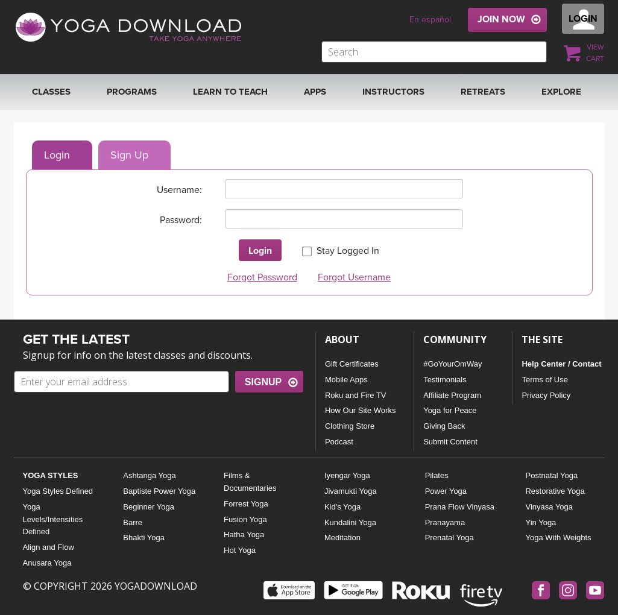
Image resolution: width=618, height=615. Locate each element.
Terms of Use (545, 379)
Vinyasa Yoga (549, 506)
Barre (132, 522)
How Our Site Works (360, 410)
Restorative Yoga (554, 491)
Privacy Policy (546, 395)
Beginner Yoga (148, 506)
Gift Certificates (352, 363)
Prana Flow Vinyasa (459, 506)
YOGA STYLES (50, 475)
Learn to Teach (230, 91)
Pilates (437, 475)
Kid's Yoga (342, 506)
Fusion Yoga (245, 519)
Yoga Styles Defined (58, 491)
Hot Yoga (240, 550)
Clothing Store (349, 425)
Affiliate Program (452, 395)
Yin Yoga (540, 522)
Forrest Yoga (246, 503)
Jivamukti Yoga (350, 491)
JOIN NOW (501, 19)
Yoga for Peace (449, 410)
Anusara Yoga (47, 562)
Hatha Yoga (244, 534)
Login (57, 155)
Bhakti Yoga (144, 537)
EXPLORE (561, 91)
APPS (315, 91)
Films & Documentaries (250, 482)
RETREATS (483, 91)
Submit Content (450, 441)
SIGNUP (263, 382)
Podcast (339, 441)
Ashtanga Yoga (149, 475)
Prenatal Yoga (449, 537)
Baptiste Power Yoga (159, 491)
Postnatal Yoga (551, 475)
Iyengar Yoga (347, 475)
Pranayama (445, 522)
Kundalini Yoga (350, 522)
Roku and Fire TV (355, 395)
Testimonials (445, 379)
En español (430, 19)
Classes (51, 91)
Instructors (393, 91)
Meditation (342, 537)
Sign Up (129, 155)
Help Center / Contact (561, 363)
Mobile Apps (346, 379)
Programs (132, 91)
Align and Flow (48, 547)
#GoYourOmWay (452, 363)
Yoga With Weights (558, 537)
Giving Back (444, 425)
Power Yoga (446, 491)
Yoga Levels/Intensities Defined (53, 519)
